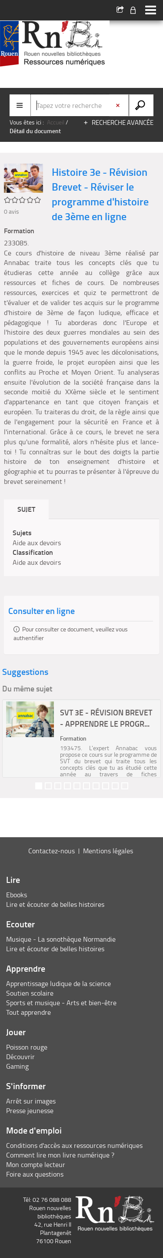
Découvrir (20, 1056)
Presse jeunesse (29, 1110)
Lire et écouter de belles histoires (55, 904)
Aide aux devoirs (37, 542)
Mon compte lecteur (35, 1164)
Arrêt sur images (31, 1101)
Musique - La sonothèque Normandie (61, 939)
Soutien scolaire (29, 993)
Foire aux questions (34, 1174)
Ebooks (16, 894)
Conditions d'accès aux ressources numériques (74, 1145)
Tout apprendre (28, 1012)
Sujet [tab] (26, 509)
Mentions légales (108, 850)
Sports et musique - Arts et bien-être (61, 1002)
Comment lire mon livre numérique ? (60, 1155)
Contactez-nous (51, 850)
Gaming (17, 1066)
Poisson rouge (26, 1047)
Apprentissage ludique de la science (58, 983)
